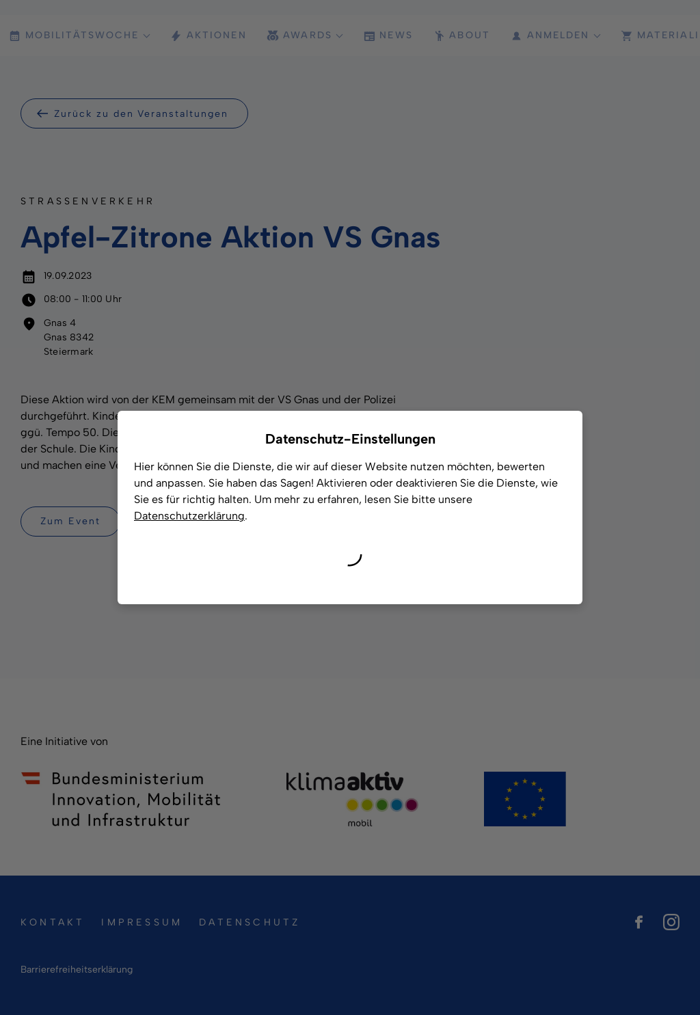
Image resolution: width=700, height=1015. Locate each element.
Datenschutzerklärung (189, 515)
